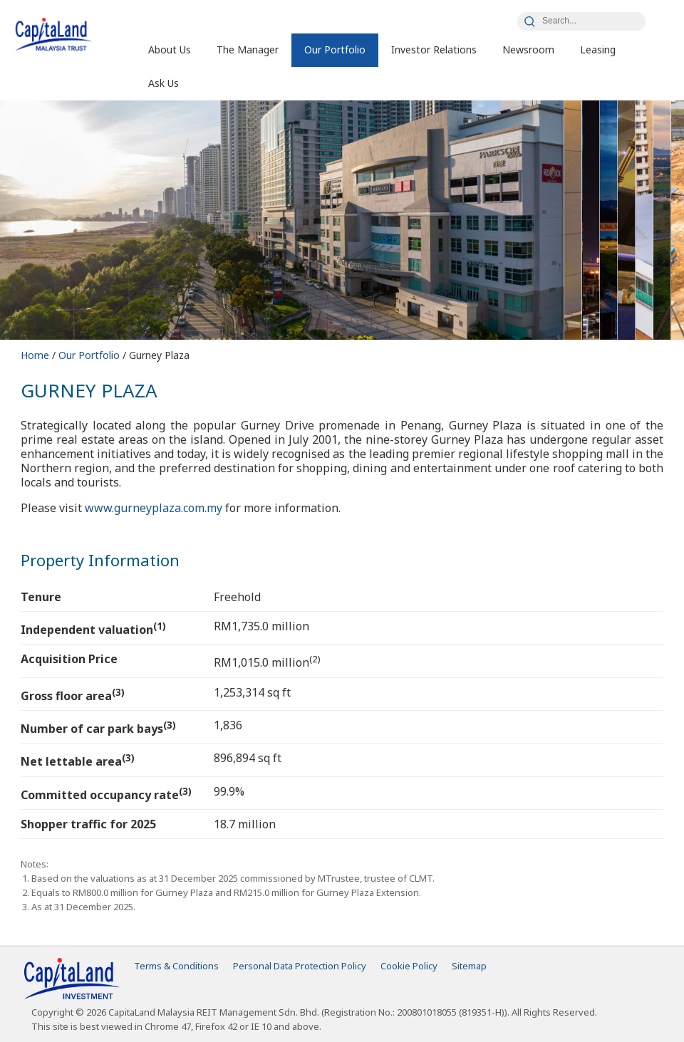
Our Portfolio (335, 49)
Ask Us (163, 83)
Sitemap (469, 965)
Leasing (598, 49)
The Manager (248, 49)
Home (36, 355)
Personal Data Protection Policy (299, 965)
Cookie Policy (408, 965)
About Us (169, 49)
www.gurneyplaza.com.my (153, 508)
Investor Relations (434, 49)
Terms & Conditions (176, 965)
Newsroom (528, 49)
